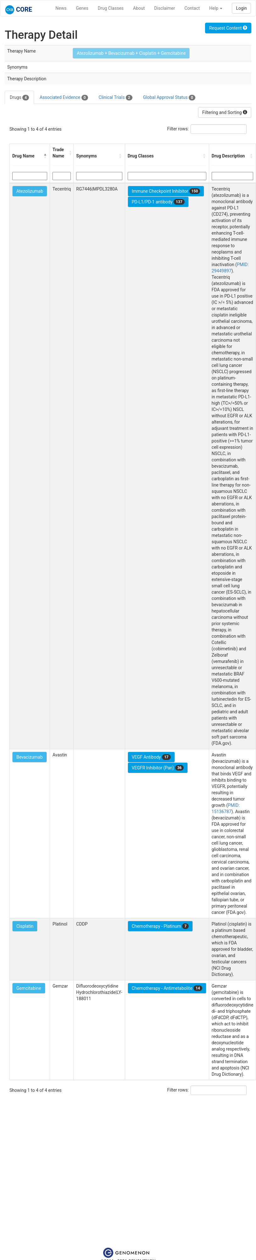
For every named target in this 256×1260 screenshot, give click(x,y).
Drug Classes (111, 8)
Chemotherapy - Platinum (160, 926)
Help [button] (215, 8)
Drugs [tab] (19, 97)
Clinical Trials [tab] (115, 97)
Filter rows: (178, 128)
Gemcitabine (28, 988)
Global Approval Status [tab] (169, 97)
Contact (192, 8)
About (139, 8)
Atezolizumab (29, 191)
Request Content (228, 28)
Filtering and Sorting (224, 112)
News (60, 8)
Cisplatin (24, 926)
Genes (82, 8)
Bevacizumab (29, 757)
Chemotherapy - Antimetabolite (167, 988)
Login (241, 8)
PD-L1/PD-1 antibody (158, 202)
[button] (45, 156)
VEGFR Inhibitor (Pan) (158, 768)
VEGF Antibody (151, 757)
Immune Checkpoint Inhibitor (166, 191)
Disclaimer (164, 8)
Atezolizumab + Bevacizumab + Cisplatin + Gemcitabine (131, 53)
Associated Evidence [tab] (64, 97)
